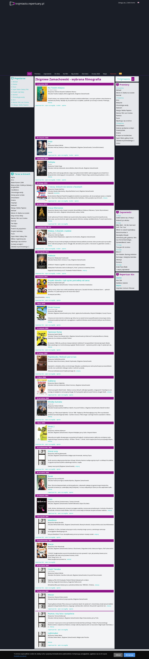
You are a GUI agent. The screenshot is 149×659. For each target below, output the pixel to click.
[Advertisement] (74, 57)
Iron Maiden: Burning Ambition (126, 254)
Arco (117, 100)
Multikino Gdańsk (122, 283)
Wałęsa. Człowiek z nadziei (59, 231)
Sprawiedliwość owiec (123, 242)
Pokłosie (51, 255)
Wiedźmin (52, 520)
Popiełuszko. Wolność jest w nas (62, 357)
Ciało (50, 499)
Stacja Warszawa (55, 208)
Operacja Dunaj (55, 332)
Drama (118, 133)
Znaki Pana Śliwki (121, 267)
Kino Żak (119, 280)
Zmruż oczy (53, 451)
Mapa (105, 74)
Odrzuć (118, 655)
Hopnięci (14, 203)
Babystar (119, 103)
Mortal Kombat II (122, 232)
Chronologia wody (122, 105)
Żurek (50, 476)
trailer (59, 105)
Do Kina (57, 74)
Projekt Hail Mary (18, 92)
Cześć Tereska (54, 569)
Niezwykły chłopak (122, 235)
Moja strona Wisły (17, 216)
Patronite (113, 74)
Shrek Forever (54, 307)
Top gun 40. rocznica (123, 247)
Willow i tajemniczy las (18, 239)
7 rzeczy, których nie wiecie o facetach (65, 187)
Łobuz (118, 143)
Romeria (119, 262)
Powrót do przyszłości (18, 229)
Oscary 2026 (96, 74)
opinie (64, 105)
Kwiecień (119, 108)
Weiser (51, 595)
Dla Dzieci (85, 74)
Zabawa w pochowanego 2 (125, 141)
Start (29, 74)
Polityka (51, 162)
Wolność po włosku (122, 220)
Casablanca (15, 190)
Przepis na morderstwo (124, 135)
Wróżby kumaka (55, 402)
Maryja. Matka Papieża (123, 110)
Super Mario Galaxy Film (21, 89)
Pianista (118, 115)
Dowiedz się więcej (20, 656)
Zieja (50, 141)
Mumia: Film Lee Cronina (124, 113)
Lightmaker (53, 633)
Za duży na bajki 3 (17, 244)
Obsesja (119, 260)
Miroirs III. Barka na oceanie (125, 93)
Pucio (118, 118)
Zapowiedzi (47, 74)
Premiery (37, 74)
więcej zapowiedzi (123, 269)
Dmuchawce (120, 125)
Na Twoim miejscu (56, 88)
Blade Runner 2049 (17, 182)
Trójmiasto (123, 79)
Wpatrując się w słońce (124, 121)
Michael (118, 90)
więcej (50, 102)
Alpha (13, 177)
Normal (118, 95)
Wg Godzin (75, 74)
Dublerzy (52, 381)
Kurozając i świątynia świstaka (126, 257)
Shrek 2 (51, 426)
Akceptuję (129, 655)
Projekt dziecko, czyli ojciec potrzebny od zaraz (69, 280)
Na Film (65, 74)
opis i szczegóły (50, 105)
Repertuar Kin (127, 274)
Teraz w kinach (22, 174)
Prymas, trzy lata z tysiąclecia (61, 613)
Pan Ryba (14, 223)
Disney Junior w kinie (17, 195)
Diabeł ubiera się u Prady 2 (125, 218)
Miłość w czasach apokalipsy (125, 230)
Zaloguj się (121, 3)
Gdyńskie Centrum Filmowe (125, 288)
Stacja (50, 544)
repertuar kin (39, 105)
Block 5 (118, 252)
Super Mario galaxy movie (124, 138)
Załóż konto (131, 3)
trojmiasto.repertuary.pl (29, 3)
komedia (57, 193)
